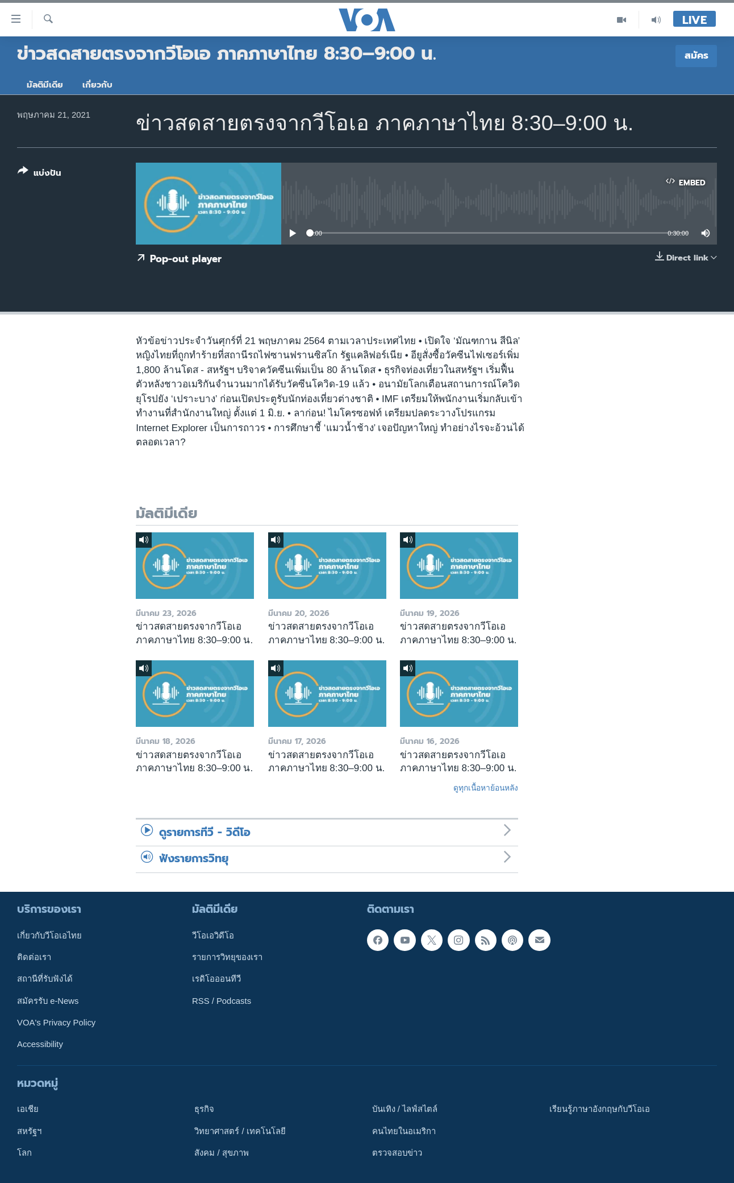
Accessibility (40, 1044)
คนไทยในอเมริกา (404, 1130)
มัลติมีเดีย (45, 84)
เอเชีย (28, 1109)
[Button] (39, 174)
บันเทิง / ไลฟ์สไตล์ (404, 1109)
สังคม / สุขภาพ (221, 1152)
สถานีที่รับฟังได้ (45, 978)
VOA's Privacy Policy (56, 1022)
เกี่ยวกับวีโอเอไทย (49, 935)
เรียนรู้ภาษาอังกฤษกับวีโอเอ (599, 1109)
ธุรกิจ (204, 1109)
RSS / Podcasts (221, 1000)
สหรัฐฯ (29, 1130)
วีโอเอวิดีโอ (213, 935)
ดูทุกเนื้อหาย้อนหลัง (485, 787)
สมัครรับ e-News (48, 1000)
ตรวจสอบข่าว (397, 1152)
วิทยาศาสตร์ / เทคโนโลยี (239, 1130)
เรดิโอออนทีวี (216, 978)
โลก (24, 1152)
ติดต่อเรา (34, 957)
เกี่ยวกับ (97, 84)
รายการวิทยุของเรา (227, 957)
